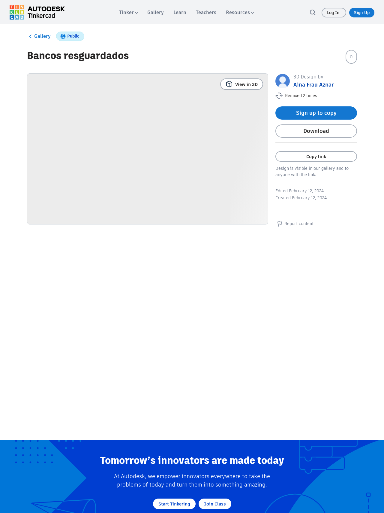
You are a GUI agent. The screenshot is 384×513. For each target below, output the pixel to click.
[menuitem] (128, 12)
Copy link (316, 156)
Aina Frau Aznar (313, 84)
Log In (334, 13)
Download (316, 131)
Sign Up (362, 13)
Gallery (39, 36)
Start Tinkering (174, 504)
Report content (294, 223)
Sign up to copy (316, 113)
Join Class (215, 504)
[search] (312, 12)
